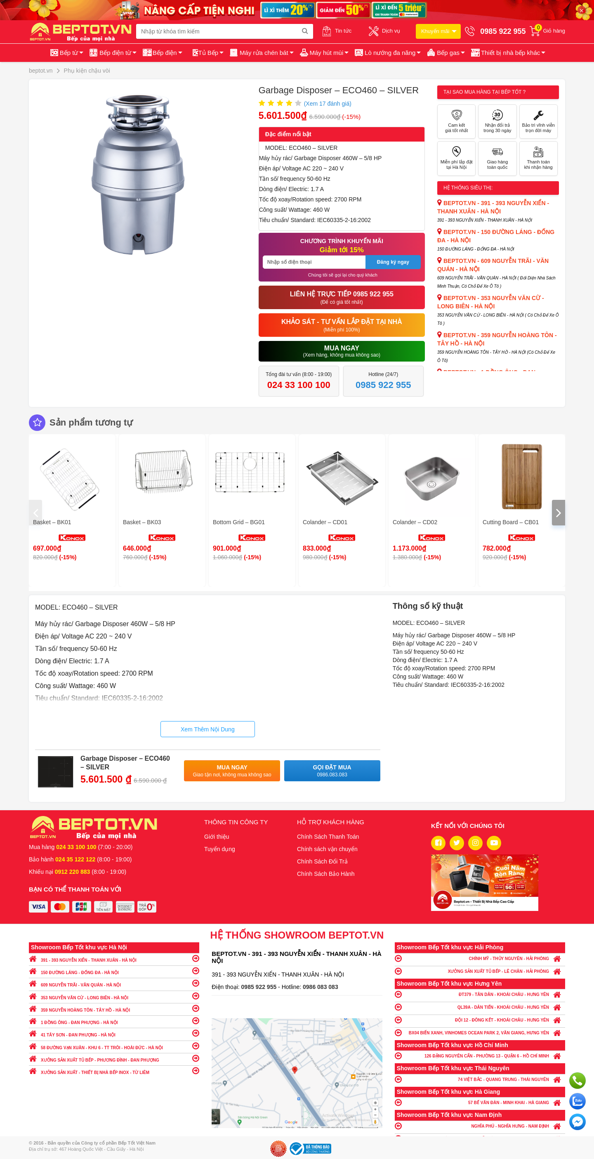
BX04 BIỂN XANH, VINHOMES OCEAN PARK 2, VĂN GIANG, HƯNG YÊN (480, 1032)
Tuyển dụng (219, 849)
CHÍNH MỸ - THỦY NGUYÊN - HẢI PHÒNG (480, 958)
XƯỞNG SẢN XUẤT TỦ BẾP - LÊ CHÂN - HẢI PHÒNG (480, 971)
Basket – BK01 (52, 522)
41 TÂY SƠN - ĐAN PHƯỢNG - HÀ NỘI (114, 1033)
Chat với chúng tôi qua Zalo (577, 1101)
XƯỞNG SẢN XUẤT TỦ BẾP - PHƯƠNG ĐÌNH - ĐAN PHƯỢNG (114, 1058)
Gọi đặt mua (332, 771)
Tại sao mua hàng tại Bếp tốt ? (484, 92)
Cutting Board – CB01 (511, 522)
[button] (507, 53)
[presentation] (35, 512)
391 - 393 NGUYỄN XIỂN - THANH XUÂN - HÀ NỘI (114, 958)
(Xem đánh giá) (327, 103)
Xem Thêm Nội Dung (208, 729)
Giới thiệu (216, 836)
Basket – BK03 (142, 522)
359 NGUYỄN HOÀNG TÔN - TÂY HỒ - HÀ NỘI (114, 1008)
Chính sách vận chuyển (327, 849)
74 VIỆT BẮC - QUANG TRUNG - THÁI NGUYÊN (480, 1079)
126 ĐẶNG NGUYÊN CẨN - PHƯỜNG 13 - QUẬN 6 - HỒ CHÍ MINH (480, 1055)
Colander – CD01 (325, 522)
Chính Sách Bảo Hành (326, 873)
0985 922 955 (259, 987)
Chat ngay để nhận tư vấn (577, 1122)
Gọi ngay (577, 1080)
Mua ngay (232, 771)
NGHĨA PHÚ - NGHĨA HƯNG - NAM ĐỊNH (480, 1126)
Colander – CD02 (415, 522)
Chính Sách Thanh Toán (328, 836)
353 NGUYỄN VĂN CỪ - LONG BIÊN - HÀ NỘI (114, 996)
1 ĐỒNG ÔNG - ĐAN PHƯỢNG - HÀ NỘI (114, 1020)
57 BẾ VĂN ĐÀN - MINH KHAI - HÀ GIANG (480, 1102)
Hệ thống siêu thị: (468, 188)
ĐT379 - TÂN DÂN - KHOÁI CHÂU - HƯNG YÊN (480, 994)
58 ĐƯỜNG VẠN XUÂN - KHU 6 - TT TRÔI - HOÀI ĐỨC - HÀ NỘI (114, 1045)
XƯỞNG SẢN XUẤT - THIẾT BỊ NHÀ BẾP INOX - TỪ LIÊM (114, 1070)
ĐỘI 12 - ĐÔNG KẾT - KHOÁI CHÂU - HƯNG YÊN (480, 1019)
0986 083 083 (320, 987)
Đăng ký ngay (393, 262)
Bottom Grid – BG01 (239, 522)
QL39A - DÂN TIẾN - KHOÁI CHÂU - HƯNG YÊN (480, 1007)
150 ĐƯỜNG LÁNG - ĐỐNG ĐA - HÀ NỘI (114, 970)
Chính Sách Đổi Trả (322, 861)
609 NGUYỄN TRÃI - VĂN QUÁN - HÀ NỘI (114, 983)
